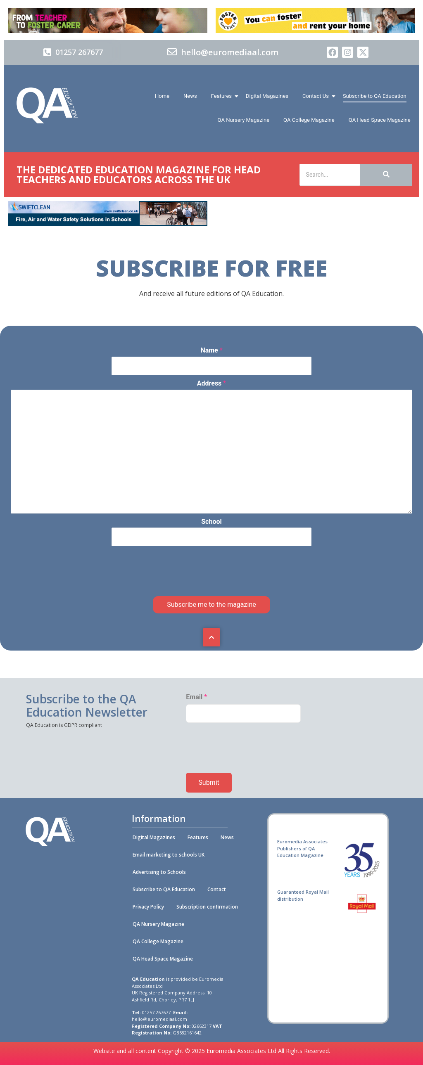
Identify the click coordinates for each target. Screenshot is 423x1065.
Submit (208, 782)
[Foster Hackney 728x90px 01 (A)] (315, 31)
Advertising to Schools (159, 872)
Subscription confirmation (207, 906)
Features (223, 96)
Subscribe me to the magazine (211, 604)
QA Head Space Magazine (380, 120)
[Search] (329, 175)
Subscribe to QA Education (374, 96)
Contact (216, 889)
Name (211, 350)
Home (162, 96)
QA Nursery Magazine (243, 120)
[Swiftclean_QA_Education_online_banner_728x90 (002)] (107, 223)
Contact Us (317, 96)
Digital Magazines (267, 96)
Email (196, 697)
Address (211, 383)
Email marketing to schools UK (168, 854)
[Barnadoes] (107, 20)
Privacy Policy (148, 906)
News (190, 96)
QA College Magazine (309, 120)
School (211, 521)
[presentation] (73, 585)
